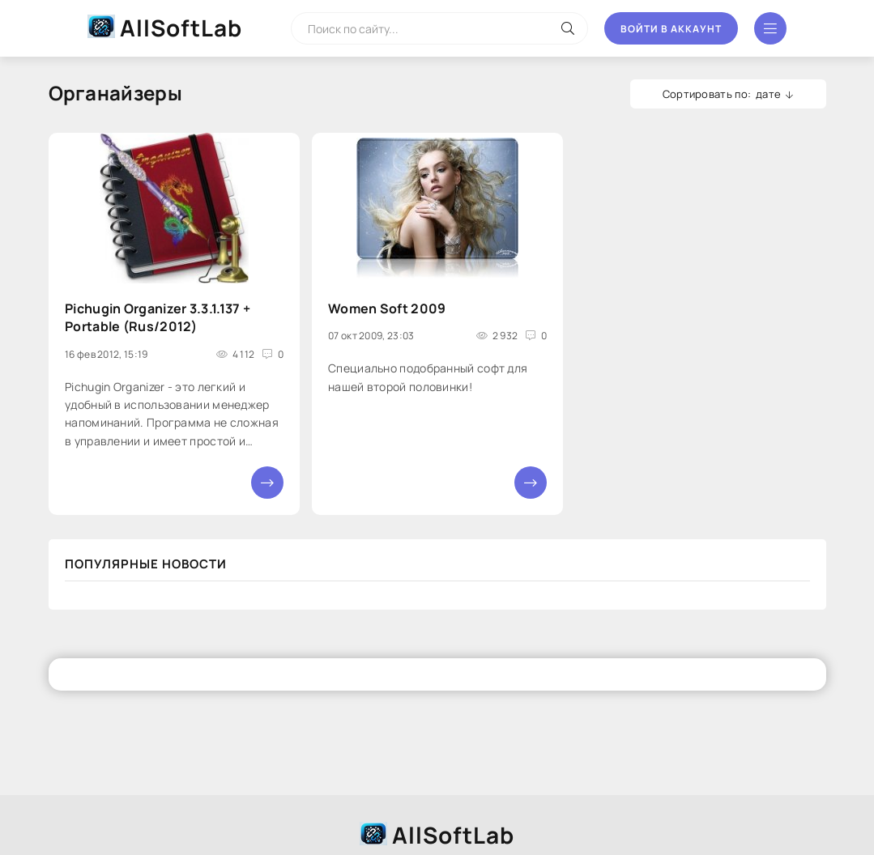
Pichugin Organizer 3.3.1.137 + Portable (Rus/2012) (157, 317)
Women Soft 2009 (387, 308)
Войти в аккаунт (671, 29)
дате (768, 94)
